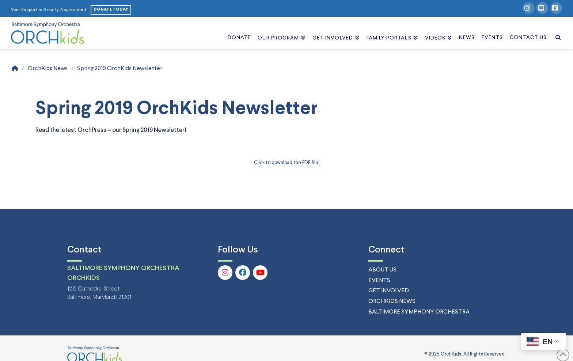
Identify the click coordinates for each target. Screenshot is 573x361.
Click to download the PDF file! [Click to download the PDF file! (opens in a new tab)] (286, 162)
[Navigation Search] (556, 29)
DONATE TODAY (111, 9)
